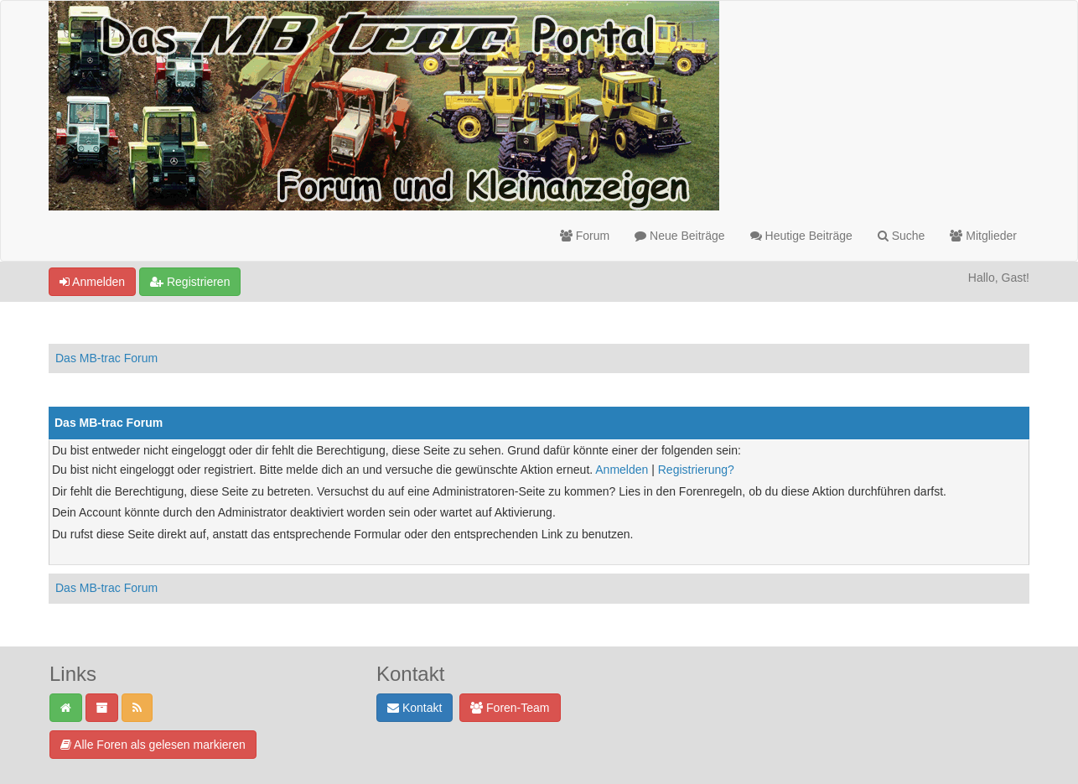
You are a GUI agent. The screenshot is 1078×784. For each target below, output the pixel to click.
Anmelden (92, 281)
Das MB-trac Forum (106, 358)
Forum (584, 235)
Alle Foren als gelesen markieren (153, 744)
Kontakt (414, 707)
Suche (901, 235)
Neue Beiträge (679, 235)
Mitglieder (983, 235)
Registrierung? (696, 469)
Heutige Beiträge (801, 235)
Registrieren (190, 281)
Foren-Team (509, 707)
